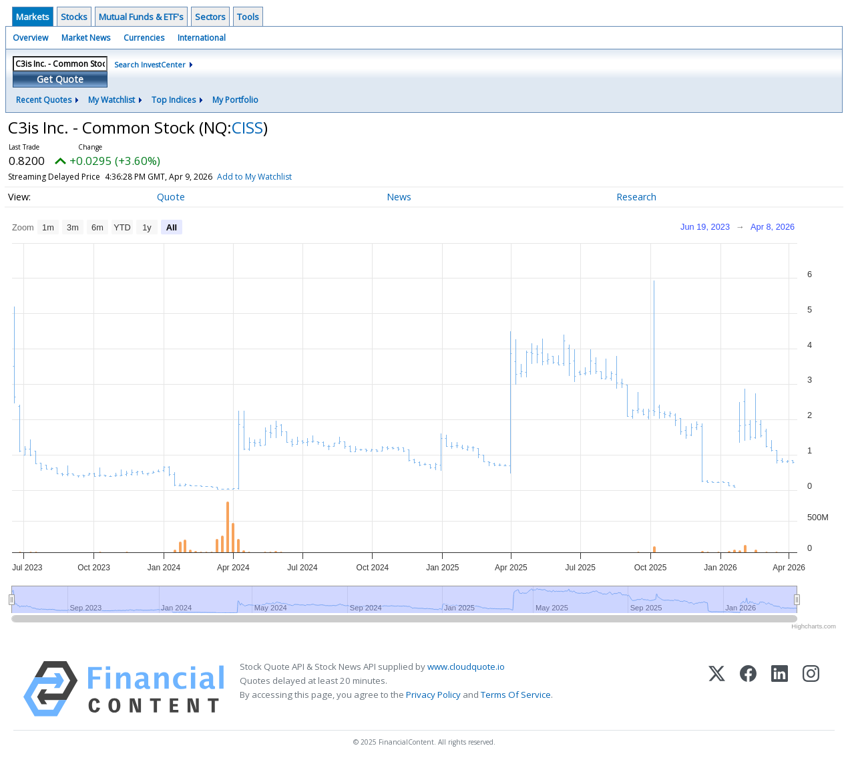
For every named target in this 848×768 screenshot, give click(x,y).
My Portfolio (235, 100)
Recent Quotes (43, 100)
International (202, 37)
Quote (171, 196)
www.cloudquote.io (466, 666)
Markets (32, 17)
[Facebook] (748, 689)
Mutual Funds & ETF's (141, 17)
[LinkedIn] (779, 689)
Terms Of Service (516, 695)
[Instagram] (811, 689)
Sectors (210, 17)
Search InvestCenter (150, 64)
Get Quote (60, 79)
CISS (247, 127)
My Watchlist (111, 100)
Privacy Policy (433, 695)
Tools (248, 17)
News (399, 196)
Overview (30, 37)
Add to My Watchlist (283, 176)
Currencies (144, 37)
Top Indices (174, 100)
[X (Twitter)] (716, 689)
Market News (85, 37)
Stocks (74, 17)
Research (636, 196)
